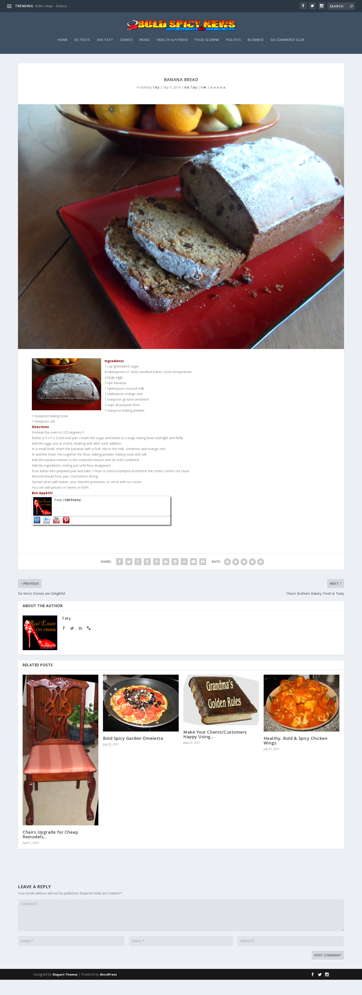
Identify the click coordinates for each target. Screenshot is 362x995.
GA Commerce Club (287, 55)
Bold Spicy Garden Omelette (133, 753)
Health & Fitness (172, 55)
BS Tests (82, 55)
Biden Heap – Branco (51, 6)
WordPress (108, 990)
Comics (126, 55)
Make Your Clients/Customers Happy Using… (215, 749)
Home (62, 55)
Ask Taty (105, 55)
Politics (233, 55)
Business (255, 55)
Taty (156, 102)
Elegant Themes (65, 990)
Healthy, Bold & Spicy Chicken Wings (296, 756)
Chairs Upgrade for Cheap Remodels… (50, 850)
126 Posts (72, 515)
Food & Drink (207, 55)
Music (144, 55)
